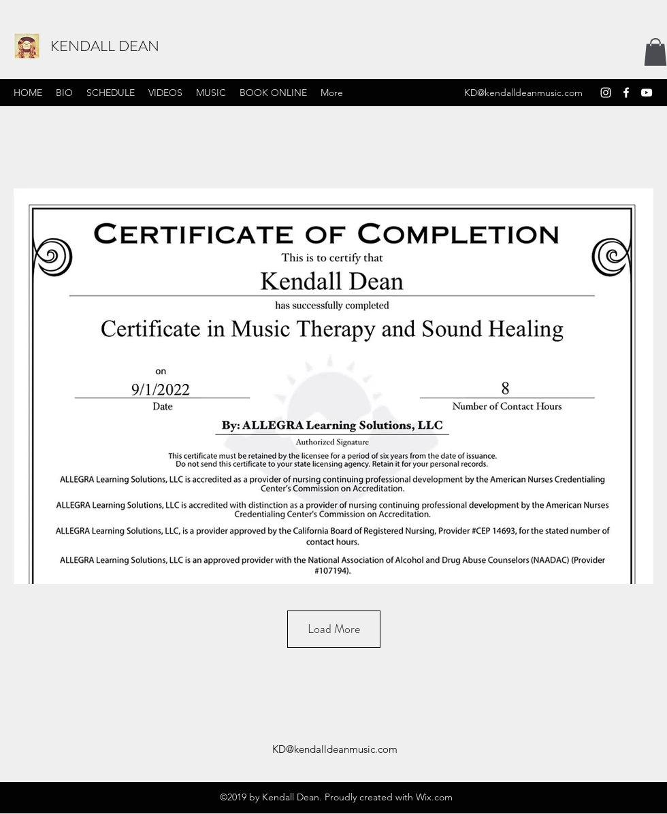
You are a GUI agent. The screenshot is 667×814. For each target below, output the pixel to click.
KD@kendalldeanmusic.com (523, 92)
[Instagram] (606, 92)
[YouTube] (646, 92)
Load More (334, 629)
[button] (655, 52)
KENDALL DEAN (104, 45)
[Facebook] (626, 92)
